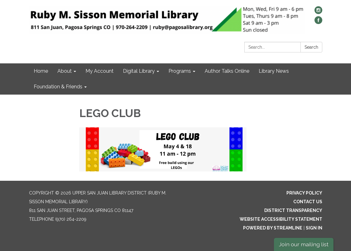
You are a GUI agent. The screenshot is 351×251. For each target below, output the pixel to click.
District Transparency (293, 210)
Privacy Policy (304, 192)
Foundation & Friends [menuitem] (58, 87)
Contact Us (307, 201)
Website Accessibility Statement (281, 219)
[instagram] (318, 12)
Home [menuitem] (41, 71)
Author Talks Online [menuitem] (227, 71)
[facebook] (318, 22)
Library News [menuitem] (274, 71)
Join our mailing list (304, 244)
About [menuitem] (64, 71)
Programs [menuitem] (179, 71)
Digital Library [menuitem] (139, 71)
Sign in (314, 227)
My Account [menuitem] (99, 71)
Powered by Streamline (272, 227)
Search (311, 47)
